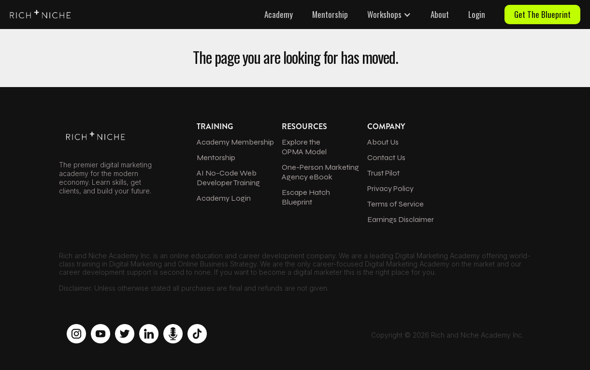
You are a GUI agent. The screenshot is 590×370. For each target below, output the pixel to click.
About (440, 14)
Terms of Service (395, 203)
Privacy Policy (390, 188)
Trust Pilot (383, 173)
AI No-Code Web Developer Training (228, 177)
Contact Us (386, 157)
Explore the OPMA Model (304, 146)
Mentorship (330, 14)
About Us (383, 142)
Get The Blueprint (542, 14)
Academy (278, 14)
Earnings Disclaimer (400, 219)
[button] (389, 14)
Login (476, 14)
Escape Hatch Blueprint (306, 197)
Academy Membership (235, 142)
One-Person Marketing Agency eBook (320, 172)
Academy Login (224, 198)
